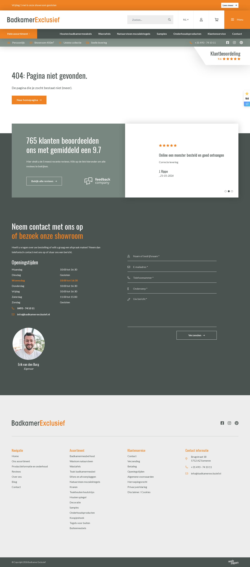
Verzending (133, 461)
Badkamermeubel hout (82, 456)
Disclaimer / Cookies (138, 492)
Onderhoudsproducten (187, 33)
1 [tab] (226, 191)
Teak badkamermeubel (82, 471)
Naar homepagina (27, 99)
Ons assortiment (21, 461)
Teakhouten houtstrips (82, 492)
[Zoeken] (146, 19)
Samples (162, 33)
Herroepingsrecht (137, 481)
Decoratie (75, 502)
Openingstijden (135, 471)
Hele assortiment (17, 33)
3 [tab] (232, 191)
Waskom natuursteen (81, 461)
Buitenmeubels (78, 528)
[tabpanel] (181, 160)
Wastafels (104, 33)
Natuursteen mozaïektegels (133, 33)
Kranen (73, 486)
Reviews (16, 471)
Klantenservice (217, 33)
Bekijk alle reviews (42, 181)
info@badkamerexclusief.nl (31, 314)
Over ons (17, 476)
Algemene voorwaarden (140, 476)
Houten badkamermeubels (76, 33)
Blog (14, 481)
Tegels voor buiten (80, 522)
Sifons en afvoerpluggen (83, 476)
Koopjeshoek (77, 517)
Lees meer (228, 5)
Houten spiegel (78, 497)
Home (15, 456)
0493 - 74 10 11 (23, 308)
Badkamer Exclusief (37, 562)
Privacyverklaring (137, 486)
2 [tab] (229, 191)
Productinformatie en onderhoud (30, 466)
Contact (237, 33)
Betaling (132, 466)
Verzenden (194, 335)
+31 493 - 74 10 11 (203, 42)
